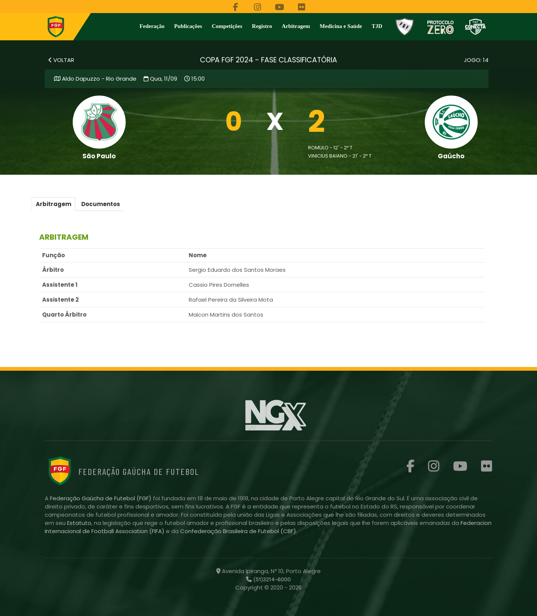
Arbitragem (296, 26)
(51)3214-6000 (271, 579)
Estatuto (79, 523)
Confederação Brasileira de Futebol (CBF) (238, 531)
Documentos (100, 204)
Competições (227, 26)
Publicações (188, 26)
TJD (377, 26)
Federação (151, 26)
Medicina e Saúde (341, 26)
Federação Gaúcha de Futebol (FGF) (101, 498)
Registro (262, 26)
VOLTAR (61, 60)
